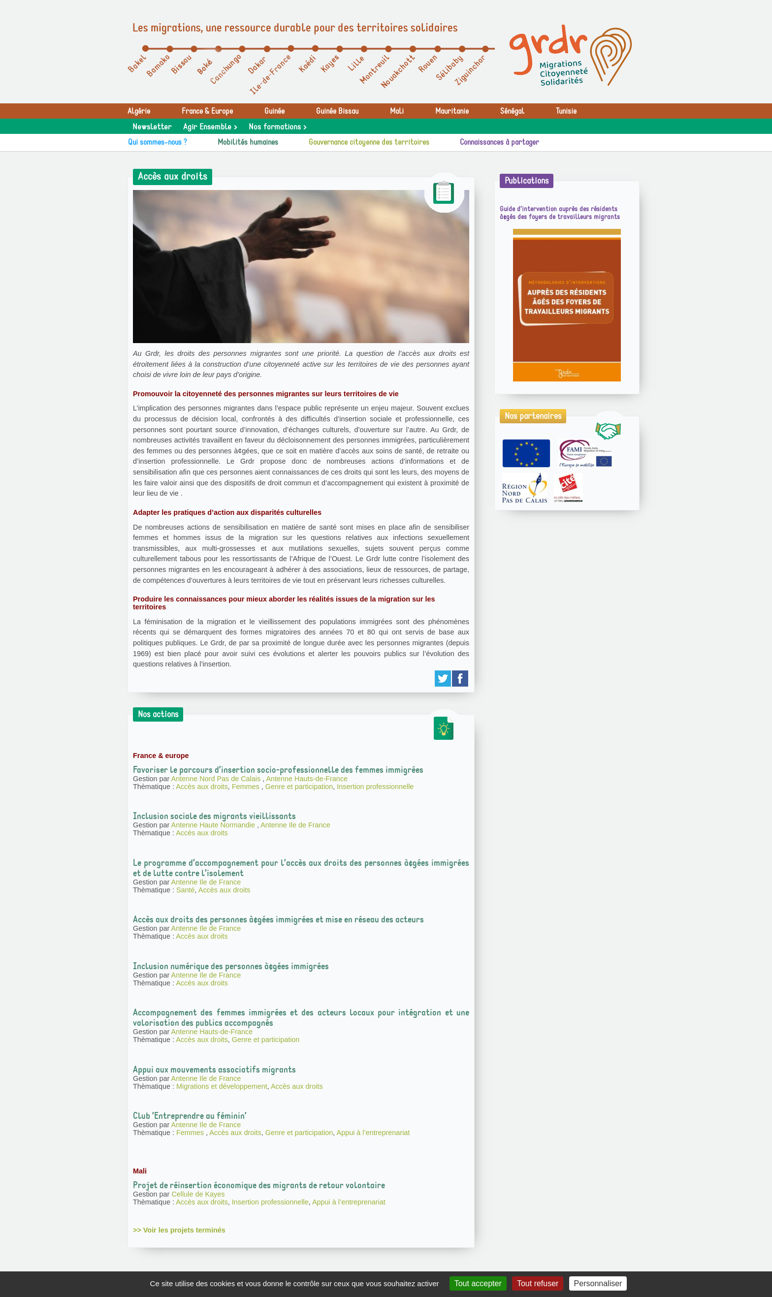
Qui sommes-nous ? (157, 142)
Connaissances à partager (499, 142)
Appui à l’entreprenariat (373, 1133)
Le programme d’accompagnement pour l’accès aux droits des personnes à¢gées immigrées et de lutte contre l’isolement (301, 868)
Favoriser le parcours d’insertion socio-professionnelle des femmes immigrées (278, 770)
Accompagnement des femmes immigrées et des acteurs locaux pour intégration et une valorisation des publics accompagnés (301, 1018)
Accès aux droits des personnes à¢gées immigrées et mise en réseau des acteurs (278, 919)
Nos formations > (277, 127)
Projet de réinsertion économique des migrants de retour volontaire (259, 1185)
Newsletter (151, 127)
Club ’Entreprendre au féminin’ (190, 1116)
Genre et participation (299, 787)
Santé (185, 890)
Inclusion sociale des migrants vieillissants (214, 816)
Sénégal (512, 111)
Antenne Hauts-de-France (307, 779)
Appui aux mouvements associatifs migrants (214, 1070)
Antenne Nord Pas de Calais (217, 779)
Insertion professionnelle (375, 787)
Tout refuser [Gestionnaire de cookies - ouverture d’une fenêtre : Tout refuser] (537, 1283)
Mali (397, 111)
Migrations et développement (221, 1086)
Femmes (246, 787)
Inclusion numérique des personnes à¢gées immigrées (231, 966)
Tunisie (566, 111)
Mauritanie (452, 111)
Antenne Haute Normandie (214, 825)
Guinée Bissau (337, 111)
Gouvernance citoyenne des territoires (369, 142)
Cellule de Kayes (198, 1194)
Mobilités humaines (248, 142)
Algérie (139, 111)
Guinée (274, 111)
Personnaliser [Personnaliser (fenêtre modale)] (598, 1283)
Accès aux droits (202, 787)
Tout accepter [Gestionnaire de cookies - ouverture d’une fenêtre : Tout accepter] (478, 1283)
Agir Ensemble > (210, 127)
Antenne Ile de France (295, 825)
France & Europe (207, 111)
